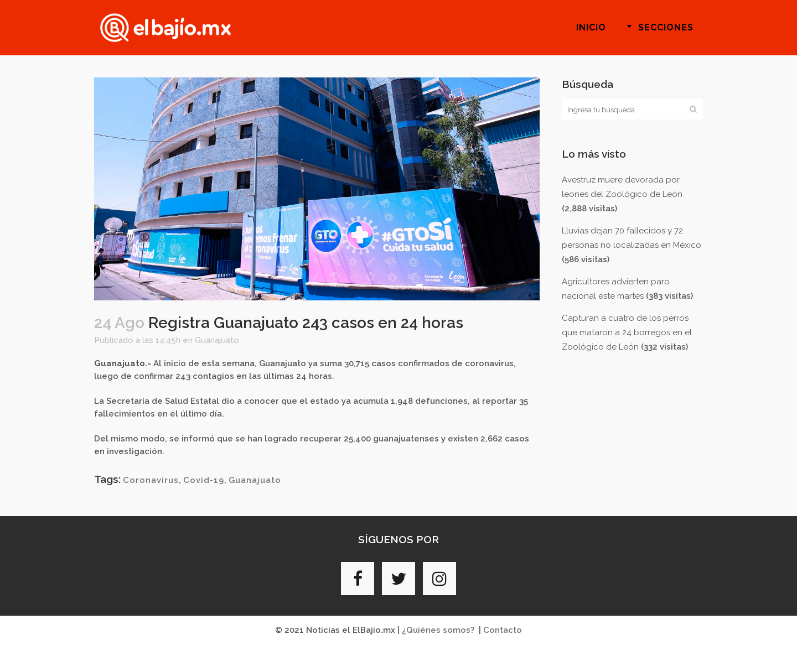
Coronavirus (151, 480)
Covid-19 (203, 480)
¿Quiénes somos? (438, 630)
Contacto (502, 630)
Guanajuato (217, 340)
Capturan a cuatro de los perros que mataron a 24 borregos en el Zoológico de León (627, 332)
